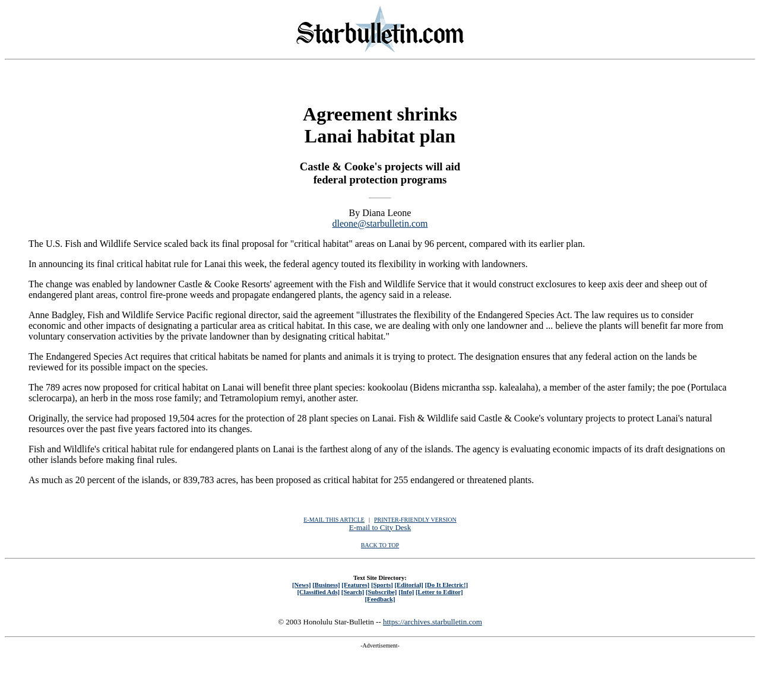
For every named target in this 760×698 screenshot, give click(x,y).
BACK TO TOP (380, 545)
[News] (301, 584)
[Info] (406, 591)
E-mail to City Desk (380, 527)
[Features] (355, 584)
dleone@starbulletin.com (380, 223)
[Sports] (382, 584)
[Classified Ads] (318, 591)
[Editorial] (408, 584)
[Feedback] (380, 598)
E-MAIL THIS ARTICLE (334, 519)
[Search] (353, 591)
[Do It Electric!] (446, 584)
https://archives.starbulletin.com (432, 621)
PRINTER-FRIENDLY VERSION (415, 519)
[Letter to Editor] (439, 591)
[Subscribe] (381, 591)
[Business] (326, 584)
